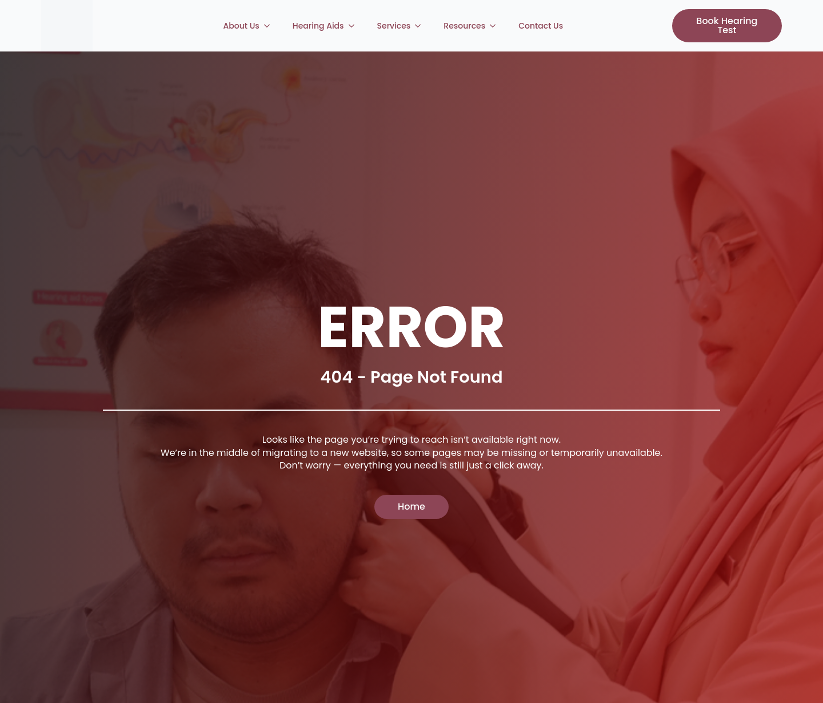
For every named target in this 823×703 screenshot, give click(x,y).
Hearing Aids (318, 25)
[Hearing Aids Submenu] (355, 25)
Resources (464, 25)
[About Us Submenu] (270, 25)
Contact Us (540, 25)
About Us (241, 25)
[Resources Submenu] (496, 25)
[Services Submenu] (421, 25)
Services (394, 25)
